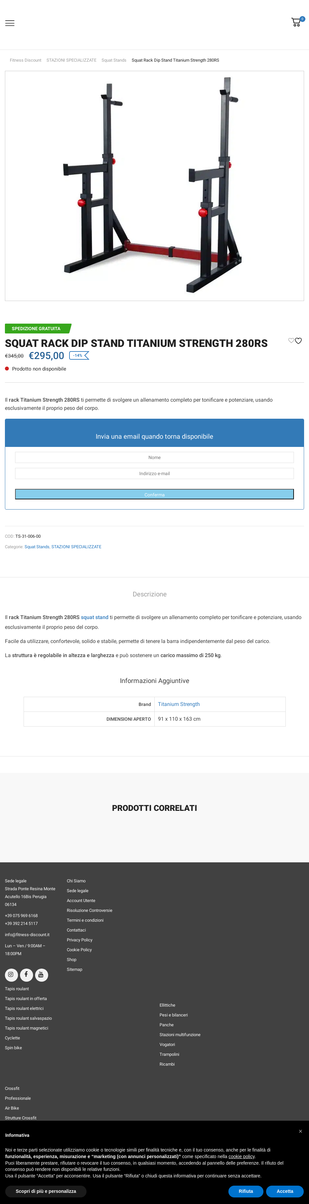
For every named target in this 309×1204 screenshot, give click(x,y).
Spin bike (13, 1047)
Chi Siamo (76, 880)
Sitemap (74, 969)
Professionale (18, 1098)
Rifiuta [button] (246, 1191)
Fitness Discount (25, 60)
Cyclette (12, 1037)
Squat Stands (114, 60)
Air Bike (12, 1108)
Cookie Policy (79, 949)
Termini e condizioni (85, 920)
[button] (296, 17)
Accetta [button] (285, 1191)
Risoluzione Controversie (89, 910)
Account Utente (81, 900)
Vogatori (167, 1044)
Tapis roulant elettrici (24, 1008)
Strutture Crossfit (20, 1117)
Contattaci (76, 930)
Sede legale (77, 890)
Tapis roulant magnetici (26, 1028)
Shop (71, 959)
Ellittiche (167, 1005)
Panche (167, 1024)
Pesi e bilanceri (174, 1015)
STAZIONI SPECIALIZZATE (71, 60)
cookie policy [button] (242, 1156)
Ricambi (167, 1064)
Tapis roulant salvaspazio (28, 1018)
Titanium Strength (179, 704)
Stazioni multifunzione (180, 1034)
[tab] (150, 595)
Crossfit (12, 1088)
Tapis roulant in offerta (26, 998)
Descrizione (150, 594)
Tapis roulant (17, 988)
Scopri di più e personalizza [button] (46, 1191)
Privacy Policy (79, 939)
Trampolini (169, 1054)
